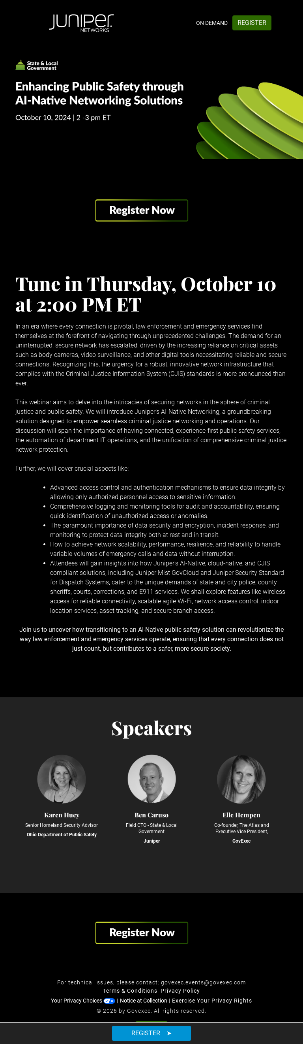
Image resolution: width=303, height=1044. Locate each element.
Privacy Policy (180, 991)
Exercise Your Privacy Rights (212, 1000)
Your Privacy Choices (83, 1000)
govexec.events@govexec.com (203, 982)
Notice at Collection (143, 1000)
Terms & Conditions (130, 991)
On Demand (212, 23)
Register (252, 22)
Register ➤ (151, 1033)
